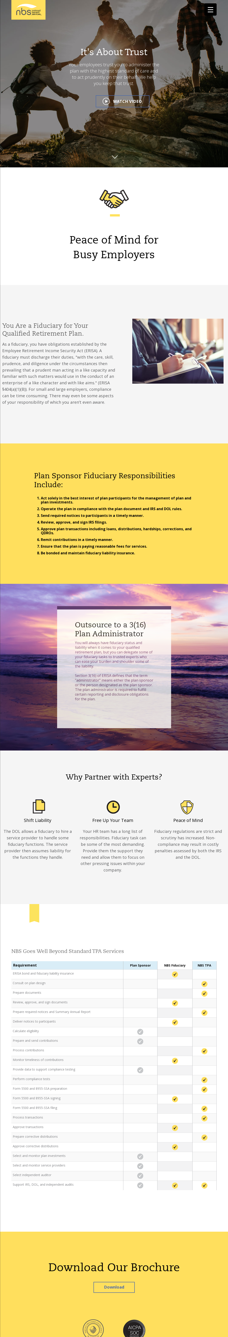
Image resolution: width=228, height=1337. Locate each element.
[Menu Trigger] (210, 9)
